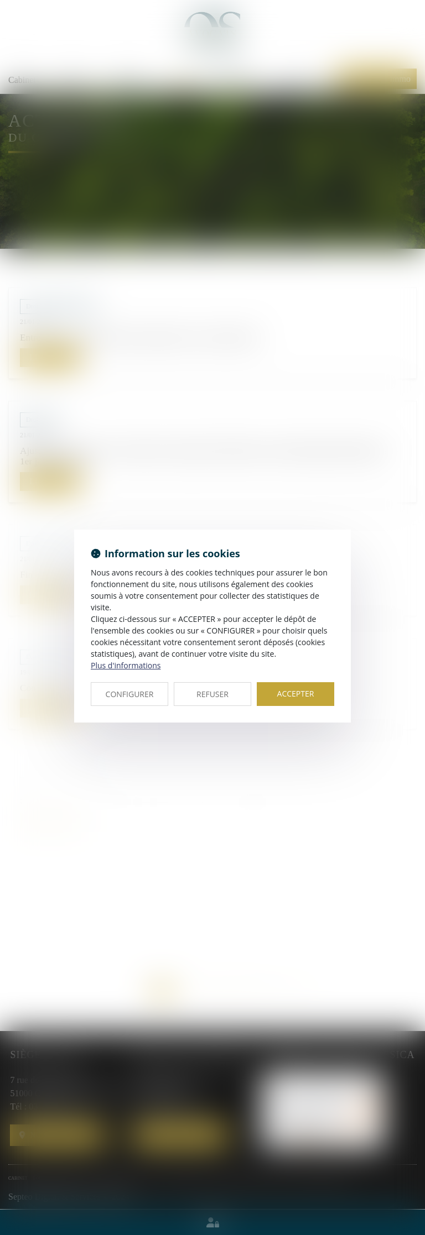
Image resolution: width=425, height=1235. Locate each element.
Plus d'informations (125, 665)
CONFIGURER (130, 694)
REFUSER (212, 694)
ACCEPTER (295, 693)
